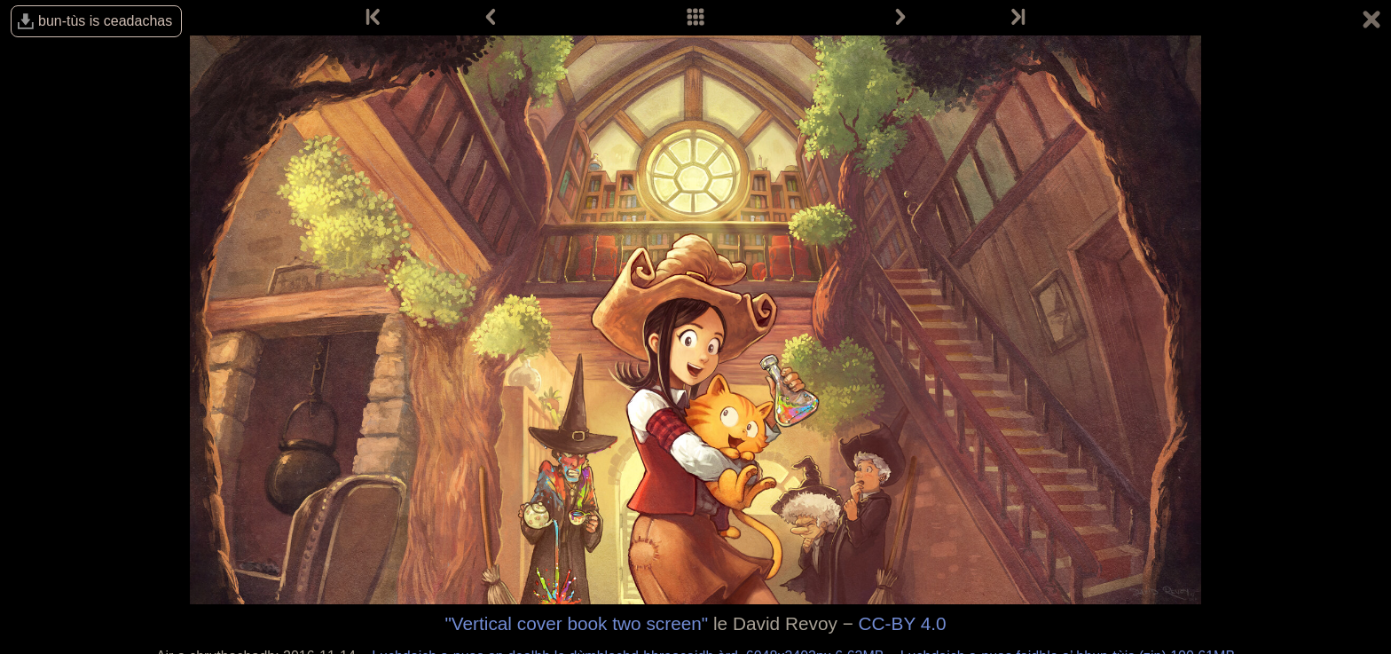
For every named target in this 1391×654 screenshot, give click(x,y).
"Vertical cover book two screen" (576, 623)
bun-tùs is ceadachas (105, 20)
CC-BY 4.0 (903, 623)
